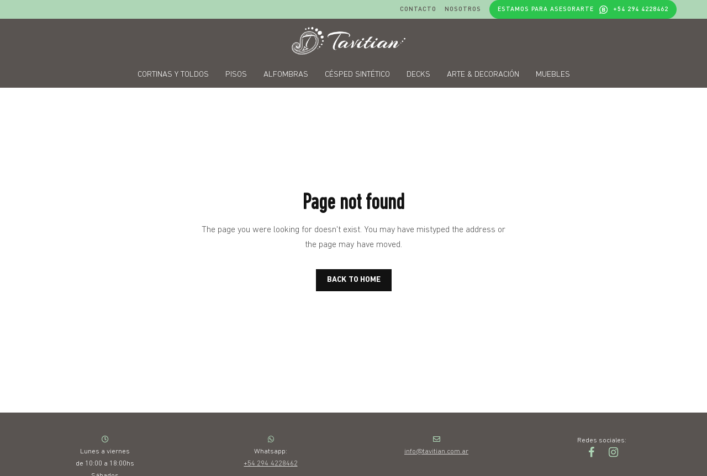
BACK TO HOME (354, 280)
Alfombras (285, 75)
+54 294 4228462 (270, 463)
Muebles (553, 75)
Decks (418, 75)
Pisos (236, 75)
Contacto (418, 9)
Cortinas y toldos (173, 75)
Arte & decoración (483, 75)
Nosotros (463, 9)
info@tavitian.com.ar (436, 451)
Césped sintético (357, 75)
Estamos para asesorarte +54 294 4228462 (583, 9)
